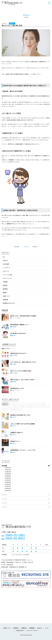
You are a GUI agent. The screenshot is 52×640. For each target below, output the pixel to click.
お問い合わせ (20, 630)
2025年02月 (8, 488)
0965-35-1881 (13, 535)
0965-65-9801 (13, 538)
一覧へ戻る (26, 246)
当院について (7, 628)
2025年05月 (8, 482)
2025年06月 (8, 480)
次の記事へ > (35, 246)
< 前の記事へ (17, 246)
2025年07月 (8, 478)
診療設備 (31, 628)
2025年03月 (8, 486)
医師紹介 (16, 628)
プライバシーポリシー (32, 630)
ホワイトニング (7, 278)
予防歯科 (5, 282)
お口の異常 (6, 264)
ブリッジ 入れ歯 (7, 275)
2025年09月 (8, 474)
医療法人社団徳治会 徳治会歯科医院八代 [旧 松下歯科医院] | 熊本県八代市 (11, 3)
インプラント (6, 267)
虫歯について (6, 296)
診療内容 (24, 628)
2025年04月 (8, 484)
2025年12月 (8, 467)
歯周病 (5, 292)
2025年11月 (8, 469)
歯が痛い (5, 285)
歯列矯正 (5, 289)
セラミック (6, 271)
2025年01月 (8, 490)
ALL (4, 257)
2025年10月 (8, 472)
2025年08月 (8, 476)
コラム (47, 628)
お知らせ (5, 260)
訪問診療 (5, 299)
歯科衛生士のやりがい (9, 303)
